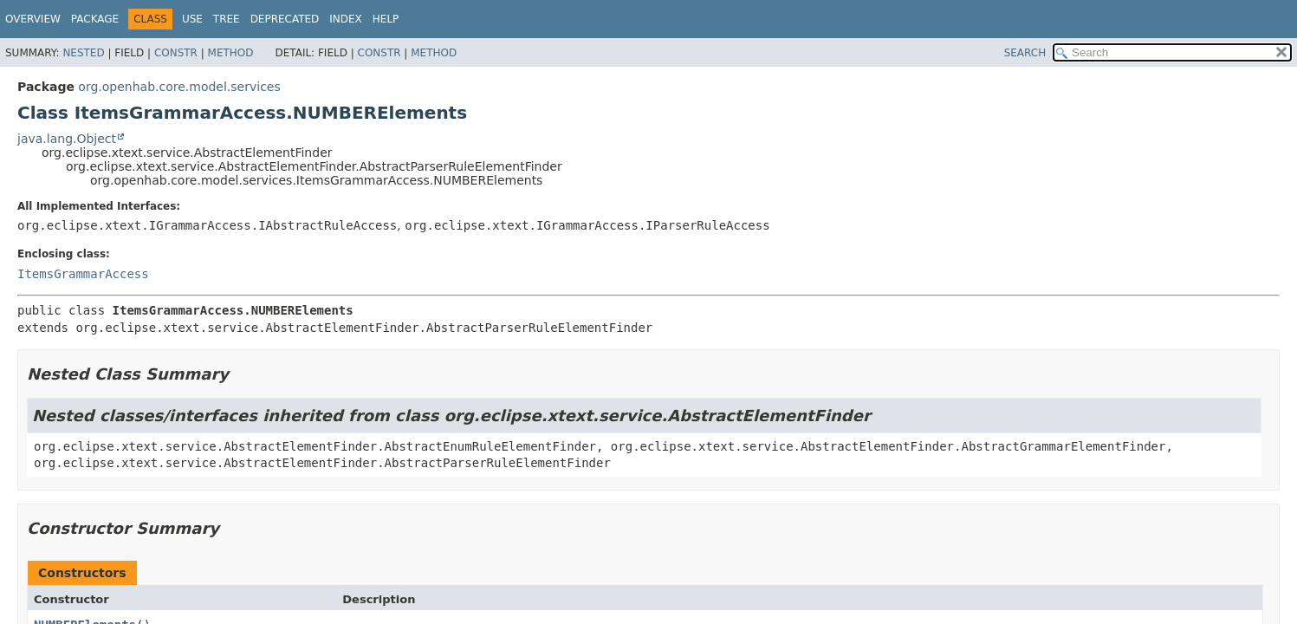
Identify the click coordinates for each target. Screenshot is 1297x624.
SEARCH (1025, 53)
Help (386, 19)
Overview (33, 19)
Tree (226, 19)
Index (345, 19)
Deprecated (285, 19)
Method (231, 53)
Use (192, 19)
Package (95, 19)
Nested (83, 53)
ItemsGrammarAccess (83, 274)
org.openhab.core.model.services (179, 87)
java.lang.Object (66, 139)
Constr (176, 53)
